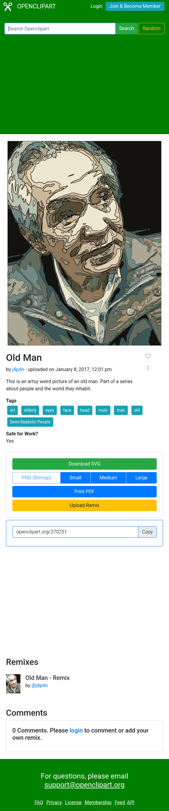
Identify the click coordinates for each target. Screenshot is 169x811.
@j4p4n (40, 685)
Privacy (54, 802)
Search (126, 28)
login (76, 730)
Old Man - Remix (47, 677)
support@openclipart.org (84, 785)
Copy (147, 532)
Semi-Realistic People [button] (30, 421)
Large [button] (141, 478)
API (130, 802)
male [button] (103, 410)
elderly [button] (30, 410)
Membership (97, 802)
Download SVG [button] (84, 464)
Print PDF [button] (85, 491)
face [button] (67, 410)
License (73, 802)
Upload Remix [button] (84, 505)
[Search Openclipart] (60, 28)
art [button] (12, 410)
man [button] (121, 410)
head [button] (85, 410)
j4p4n (18, 369)
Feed (120, 802)
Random (152, 28)
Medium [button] (108, 478)
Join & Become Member (135, 6)
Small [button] (75, 478)
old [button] (137, 410)
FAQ (39, 802)
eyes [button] (49, 410)
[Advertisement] (84, 84)
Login (96, 6)
